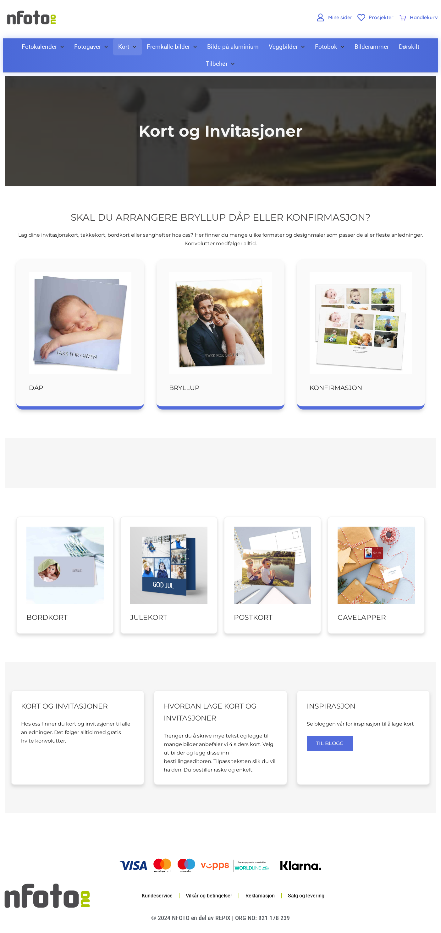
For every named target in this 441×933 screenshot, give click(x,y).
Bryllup (184, 388)
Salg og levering (306, 896)
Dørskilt (409, 46)
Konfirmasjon (336, 388)
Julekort (148, 617)
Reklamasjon (260, 896)
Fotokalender (43, 47)
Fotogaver (91, 47)
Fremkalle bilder (172, 47)
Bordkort (47, 617)
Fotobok (330, 47)
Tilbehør (220, 64)
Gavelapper (362, 617)
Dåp (36, 388)
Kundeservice (157, 896)
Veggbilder (287, 47)
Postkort (253, 617)
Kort (127, 47)
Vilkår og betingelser (209, 896)
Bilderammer (372, 46)
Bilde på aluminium (233, 46)
